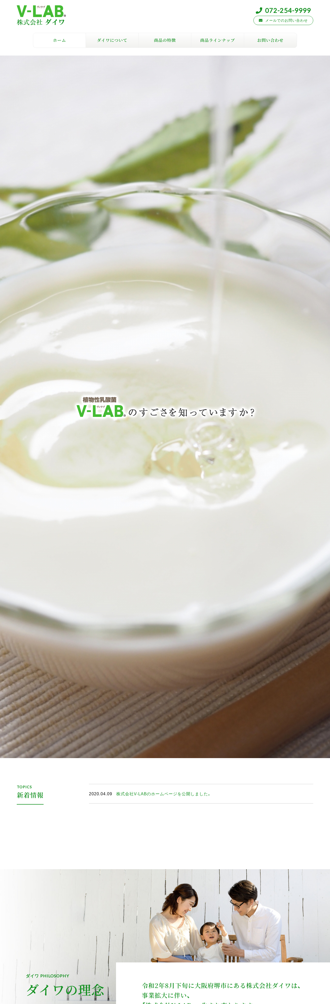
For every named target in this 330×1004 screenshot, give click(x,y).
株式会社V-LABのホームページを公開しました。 (163, 793)
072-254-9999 (288, 10)
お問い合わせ (270, 40)
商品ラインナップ (217, 40)
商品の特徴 (165, 40)
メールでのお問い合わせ (286, 20)
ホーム (59, 40)
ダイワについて (112, 40)
